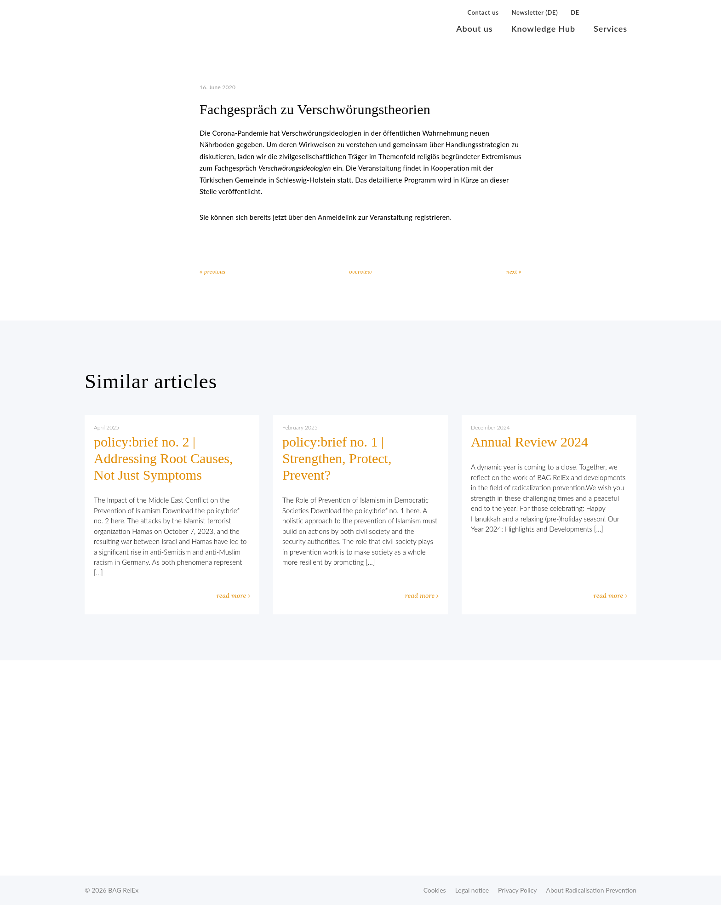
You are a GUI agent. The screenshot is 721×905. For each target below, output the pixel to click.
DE (575, 12)
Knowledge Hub (543, 28)
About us (474, 28)
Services (610, 28)
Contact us (482, 12)
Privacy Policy (517, 890)
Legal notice (472, 890)
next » (513, 271)
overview (360, 271)
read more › (233, 595)
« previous (212, 271)
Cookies (434, 890)
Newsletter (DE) (534, 12)
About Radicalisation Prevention (591, 890)
